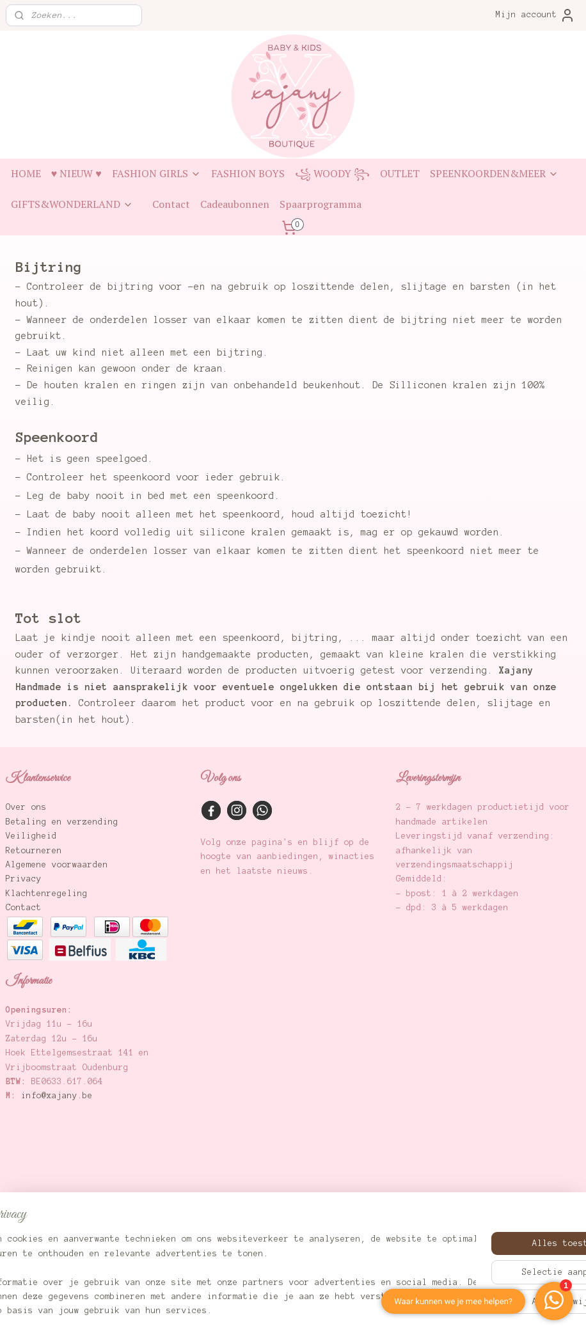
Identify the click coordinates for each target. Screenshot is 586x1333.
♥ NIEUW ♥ (76, 173)
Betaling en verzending (62, 821)
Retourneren (34, 850)
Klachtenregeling (47, 893)
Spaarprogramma (320, 204)
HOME (26, 173)
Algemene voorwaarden (57, 864)
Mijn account (535, 15)
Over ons (26, 807)
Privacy (24, 878)
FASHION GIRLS (156, 173)
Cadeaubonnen (234, 204)
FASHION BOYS (248, 173)
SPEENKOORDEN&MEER (494, 173)
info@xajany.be (57, 1095)
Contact (171, 204)
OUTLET (400, 173)
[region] (208, 1268)
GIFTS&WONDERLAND (72, 204)
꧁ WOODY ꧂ (332, 173)
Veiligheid (31, 836)
